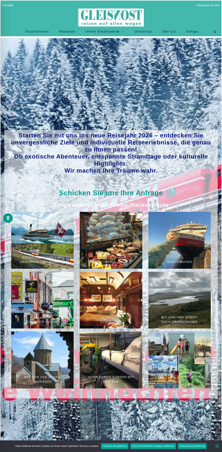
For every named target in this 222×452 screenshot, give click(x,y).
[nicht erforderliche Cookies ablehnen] (217, 446)
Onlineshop (143, 31)
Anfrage (192, 31)
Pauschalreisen (37, 31)
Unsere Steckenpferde (102, 31)
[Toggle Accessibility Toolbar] (8, 218)
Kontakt (8, 5)
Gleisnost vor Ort (208, 5)
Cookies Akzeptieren (114, 446)
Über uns (169, 31)
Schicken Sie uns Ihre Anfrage (111, 193)
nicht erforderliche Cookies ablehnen (153, 446)
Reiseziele (67, 31)
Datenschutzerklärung (192, 446)
